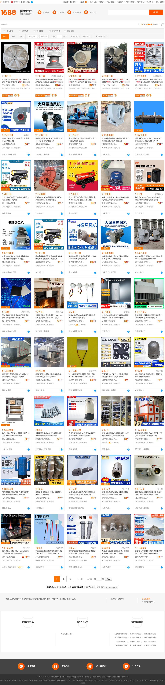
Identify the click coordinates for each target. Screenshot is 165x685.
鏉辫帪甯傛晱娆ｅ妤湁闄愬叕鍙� (142, 85)
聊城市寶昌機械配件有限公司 (142, 380)
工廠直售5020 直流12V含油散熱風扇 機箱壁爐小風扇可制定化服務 (115, 375)
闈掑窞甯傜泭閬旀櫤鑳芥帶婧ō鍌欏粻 (9, 85)
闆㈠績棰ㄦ (73, 88)
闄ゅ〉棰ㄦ (91, 88)
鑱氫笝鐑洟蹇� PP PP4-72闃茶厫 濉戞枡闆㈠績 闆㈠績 (116, 80)
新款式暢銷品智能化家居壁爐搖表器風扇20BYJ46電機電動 (82, 316)
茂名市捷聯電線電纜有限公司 (43, 557)
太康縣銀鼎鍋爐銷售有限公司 (76, 439)
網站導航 (125, 677)
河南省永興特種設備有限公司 (9, 380)
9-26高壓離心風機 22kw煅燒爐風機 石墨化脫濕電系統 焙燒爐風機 (115, 139)
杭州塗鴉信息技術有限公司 (142, 203)
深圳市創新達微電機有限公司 (76, 321)
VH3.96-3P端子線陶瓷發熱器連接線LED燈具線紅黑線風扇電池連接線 (48, 552)
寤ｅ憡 (27, 82)
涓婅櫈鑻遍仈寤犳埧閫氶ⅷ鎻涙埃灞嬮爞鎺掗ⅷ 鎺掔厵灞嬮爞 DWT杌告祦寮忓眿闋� (48, 80)
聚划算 (62, 680)
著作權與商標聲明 (68, 677)
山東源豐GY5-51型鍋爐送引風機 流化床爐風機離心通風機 (82, 139)
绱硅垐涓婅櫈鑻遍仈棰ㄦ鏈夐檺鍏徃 (43, 85)
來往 (141, 680)
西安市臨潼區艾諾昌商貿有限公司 (142, 641)
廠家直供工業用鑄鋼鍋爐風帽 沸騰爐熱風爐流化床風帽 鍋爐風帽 (82, 552)
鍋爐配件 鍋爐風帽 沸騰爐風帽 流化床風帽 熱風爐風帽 (48, 493)
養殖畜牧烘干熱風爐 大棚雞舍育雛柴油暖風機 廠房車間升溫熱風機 (48, 257)
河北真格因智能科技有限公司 (142, 321)
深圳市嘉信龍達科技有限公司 (109, 439)
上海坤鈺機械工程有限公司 (125, 641)
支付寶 (135, 680)
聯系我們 (116, 677)
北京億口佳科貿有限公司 (139, 638)
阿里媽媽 (88, 680)
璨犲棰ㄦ (6, 88)
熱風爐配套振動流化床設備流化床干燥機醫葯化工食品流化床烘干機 (148, 139)
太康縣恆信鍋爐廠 (108, 321)
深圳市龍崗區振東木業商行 (125, 645)
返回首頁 (100, 587)
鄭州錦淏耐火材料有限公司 (142, 557)
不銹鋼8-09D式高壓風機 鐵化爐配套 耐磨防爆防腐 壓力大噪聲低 (48, 198)
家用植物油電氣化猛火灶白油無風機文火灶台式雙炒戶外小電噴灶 (15, 552)
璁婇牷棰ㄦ (148, 88)
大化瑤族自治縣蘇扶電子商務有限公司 (75, 634)
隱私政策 (96, 677)
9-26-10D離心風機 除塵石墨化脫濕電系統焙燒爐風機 (15, 139)
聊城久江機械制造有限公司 (76, 498)
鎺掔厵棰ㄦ (39, 88)
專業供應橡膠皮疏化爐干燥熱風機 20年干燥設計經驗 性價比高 (48, 139)
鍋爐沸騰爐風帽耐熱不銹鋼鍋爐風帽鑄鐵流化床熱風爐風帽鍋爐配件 (82, 493)
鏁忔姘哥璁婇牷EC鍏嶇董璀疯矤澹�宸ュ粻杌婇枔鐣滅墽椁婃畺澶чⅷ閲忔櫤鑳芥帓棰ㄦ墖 (148, 80)
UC (130, 680)
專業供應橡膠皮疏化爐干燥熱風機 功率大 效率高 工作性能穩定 (115, 257)
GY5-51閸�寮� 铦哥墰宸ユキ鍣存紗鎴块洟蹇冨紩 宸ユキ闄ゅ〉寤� (82, 80)
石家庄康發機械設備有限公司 (9, 498)
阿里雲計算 (103, 680)
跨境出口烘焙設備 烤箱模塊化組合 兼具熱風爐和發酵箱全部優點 (15, 434)
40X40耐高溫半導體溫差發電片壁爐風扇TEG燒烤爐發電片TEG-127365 (82, 375)
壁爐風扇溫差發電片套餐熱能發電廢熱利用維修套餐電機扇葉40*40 (15, 316)
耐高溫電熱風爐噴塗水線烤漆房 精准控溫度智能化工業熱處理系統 (148, 434)
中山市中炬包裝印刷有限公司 (140, 645)
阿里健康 (153, 680)
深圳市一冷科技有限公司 (76, 380)
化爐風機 (120, 599)
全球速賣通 (43, 680)
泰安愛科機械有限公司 (76, 203)
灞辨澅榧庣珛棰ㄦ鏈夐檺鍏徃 (76, 85)
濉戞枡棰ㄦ (115, 88)
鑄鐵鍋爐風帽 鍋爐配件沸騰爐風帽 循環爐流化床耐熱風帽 (149, 375)
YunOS (111, 680)
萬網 (125, 680)
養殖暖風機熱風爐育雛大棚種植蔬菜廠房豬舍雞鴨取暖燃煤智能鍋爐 (15, 493)
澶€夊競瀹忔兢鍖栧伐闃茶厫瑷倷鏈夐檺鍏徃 (109, 85)
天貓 (57, 680)
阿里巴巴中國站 (31, 680)
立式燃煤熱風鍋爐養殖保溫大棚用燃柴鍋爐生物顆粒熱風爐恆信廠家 (115, 316)
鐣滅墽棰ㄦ (157, 88)
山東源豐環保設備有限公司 (76, 144)
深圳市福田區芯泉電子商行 (43, 321)
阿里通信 (119, 680)
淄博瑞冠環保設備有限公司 (109, 144)
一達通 (160, 680)
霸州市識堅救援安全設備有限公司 (9, 203)
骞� (27, 85)
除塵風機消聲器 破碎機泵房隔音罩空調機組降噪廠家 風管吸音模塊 (148, 316)
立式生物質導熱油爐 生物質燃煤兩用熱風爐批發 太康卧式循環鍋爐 (82, 434)
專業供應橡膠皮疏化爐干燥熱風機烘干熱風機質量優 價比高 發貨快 (15, 257)
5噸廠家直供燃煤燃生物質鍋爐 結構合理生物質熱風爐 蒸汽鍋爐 (48, 375)
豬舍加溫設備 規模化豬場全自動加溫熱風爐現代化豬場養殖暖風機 (115, 198)
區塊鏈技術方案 (150, 634)
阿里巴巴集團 (5, 680)
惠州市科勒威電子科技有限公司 (126, 634)
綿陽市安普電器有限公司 (109, 380)
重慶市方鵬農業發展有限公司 (140, 634)
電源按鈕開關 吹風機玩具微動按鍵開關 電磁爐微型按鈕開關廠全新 (115, 434)
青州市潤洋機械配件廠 (109, 203)
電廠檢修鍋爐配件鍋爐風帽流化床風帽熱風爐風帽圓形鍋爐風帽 (115, 493)
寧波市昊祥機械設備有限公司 (142, 439)
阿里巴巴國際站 (18, 680)
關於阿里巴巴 (107, 677)
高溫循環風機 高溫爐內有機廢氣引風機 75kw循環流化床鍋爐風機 (148, 257)
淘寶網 (51, 680)
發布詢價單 (146, 599)
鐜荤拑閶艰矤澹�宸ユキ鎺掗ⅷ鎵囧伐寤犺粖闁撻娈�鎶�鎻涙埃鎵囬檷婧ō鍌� (15, 80)
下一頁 (80, 579)
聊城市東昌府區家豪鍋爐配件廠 (43, 439)
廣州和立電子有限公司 (9, 321)
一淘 (68, 680)
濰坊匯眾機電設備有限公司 (43, 144)
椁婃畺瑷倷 (14, 88)
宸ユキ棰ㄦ (82, 88)
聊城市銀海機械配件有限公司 (109, 498)
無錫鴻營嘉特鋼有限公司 (76, 557)
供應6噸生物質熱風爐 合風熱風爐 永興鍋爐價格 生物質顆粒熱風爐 (15, 375)
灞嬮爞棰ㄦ (49, 88)
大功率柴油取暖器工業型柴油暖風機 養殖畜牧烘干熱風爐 (15, 198)
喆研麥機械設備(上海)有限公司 (9, 439)
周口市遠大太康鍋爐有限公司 (43, 380)
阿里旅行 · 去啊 (77, 680)
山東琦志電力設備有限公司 (43, 498)
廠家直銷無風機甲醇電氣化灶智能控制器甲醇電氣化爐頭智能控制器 (148, 493)
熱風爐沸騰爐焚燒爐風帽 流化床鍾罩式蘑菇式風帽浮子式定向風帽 (115, 552)
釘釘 (146, 680)
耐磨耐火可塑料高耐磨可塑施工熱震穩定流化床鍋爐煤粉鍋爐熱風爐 (148, 552)
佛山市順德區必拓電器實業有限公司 (142, 498)
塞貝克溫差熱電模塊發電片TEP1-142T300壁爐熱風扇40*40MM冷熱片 (48, 316)
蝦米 (95, 680)
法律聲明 (80, 677)
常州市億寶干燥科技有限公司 (142, 144)
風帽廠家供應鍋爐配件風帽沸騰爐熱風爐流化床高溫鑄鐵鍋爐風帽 (48, 434)
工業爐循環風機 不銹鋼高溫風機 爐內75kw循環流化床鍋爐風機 (82, 257)
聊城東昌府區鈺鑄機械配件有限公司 (109, 557)
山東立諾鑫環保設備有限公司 (43, 203)
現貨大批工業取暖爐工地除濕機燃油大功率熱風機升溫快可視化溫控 (82, 198)
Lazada (82, 683)
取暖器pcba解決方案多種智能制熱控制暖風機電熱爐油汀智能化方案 (148, 198)
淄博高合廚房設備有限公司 (9, 557)
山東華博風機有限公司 (9, 144)
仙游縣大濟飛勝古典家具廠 (154, 645)
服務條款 (88, 677)
